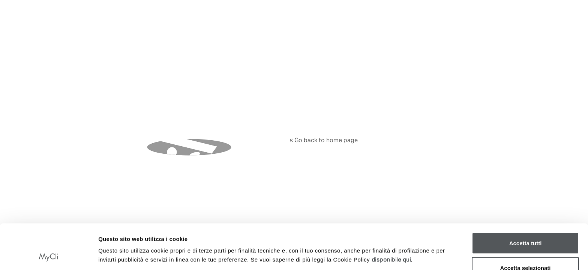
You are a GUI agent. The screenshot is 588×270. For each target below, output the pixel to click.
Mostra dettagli (393, 242)
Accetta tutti (525, 201)
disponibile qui (391, 217)
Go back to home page (324, 141)
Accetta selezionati (525, 225)
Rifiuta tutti (525, 250)
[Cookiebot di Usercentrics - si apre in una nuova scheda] (48, 255)
